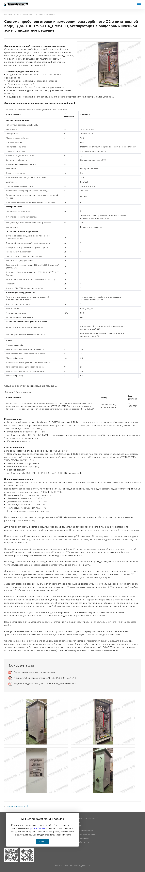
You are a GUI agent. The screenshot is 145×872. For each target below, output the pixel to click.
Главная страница (12, 14)
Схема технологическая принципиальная (34, 672)
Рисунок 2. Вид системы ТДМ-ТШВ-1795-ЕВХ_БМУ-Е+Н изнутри (45, 683)
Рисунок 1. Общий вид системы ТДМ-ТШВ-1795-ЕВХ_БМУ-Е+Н (45, 678)
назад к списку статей (17, 806)
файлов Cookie (37, 828)
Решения (27, 14)
